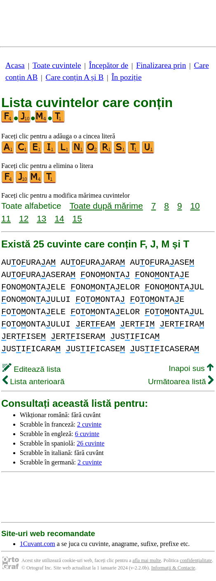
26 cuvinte (90, 443)
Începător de (108, 65)
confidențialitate (196, 560)
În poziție (126, 77)
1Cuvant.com (37, 543)
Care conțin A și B (75, 77)
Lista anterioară (33, 381)
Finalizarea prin (161, 65)
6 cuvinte (87, 433)
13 (41, 218)
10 (195, 205)
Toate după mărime (106, 205)
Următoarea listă (181, 381)
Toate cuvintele (57, 65)
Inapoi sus (191, 368)
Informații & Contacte (173, 568)
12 (23, 218)
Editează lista (31, 369)
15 (77, 218)
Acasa (15, 65)
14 (59, 218)
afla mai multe (146, 560)
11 (6, 218)
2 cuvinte (89, 424)
